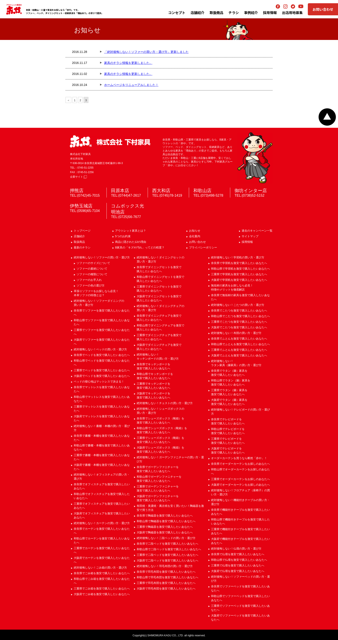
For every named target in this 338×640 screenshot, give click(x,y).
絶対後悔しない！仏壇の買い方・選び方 (236, 548)
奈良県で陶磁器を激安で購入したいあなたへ (165, 515)
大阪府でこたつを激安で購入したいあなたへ (239, 327)
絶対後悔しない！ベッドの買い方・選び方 (100, 349)
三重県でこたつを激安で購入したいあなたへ (239, 321)
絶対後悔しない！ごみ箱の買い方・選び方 (100, 567)
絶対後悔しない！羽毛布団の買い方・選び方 (165, 566)
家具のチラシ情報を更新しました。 (128, 63)
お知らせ (194, 230)
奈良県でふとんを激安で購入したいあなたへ (239, 338)
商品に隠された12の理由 (130, 241)
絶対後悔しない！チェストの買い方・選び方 (165, 403)
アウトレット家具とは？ (130, 230)
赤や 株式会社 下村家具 (110, 141)
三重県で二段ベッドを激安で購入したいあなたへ (167, 554)
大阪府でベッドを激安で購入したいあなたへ (102, 376)
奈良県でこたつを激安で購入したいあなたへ (239, 310)
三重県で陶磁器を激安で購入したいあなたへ (165, 526)
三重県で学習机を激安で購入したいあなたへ (239, 274)
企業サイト (78, 176)
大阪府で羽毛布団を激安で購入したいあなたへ (166, 588)
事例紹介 (251, 12)
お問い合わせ (323, 9)
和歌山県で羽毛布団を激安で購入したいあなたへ (167, 577)
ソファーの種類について (92, 274)
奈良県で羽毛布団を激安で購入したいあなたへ (166, 571)
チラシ (233, 12)
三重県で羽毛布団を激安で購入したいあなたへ (166, 583)
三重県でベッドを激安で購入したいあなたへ (102, 370)
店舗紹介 (197, 12)
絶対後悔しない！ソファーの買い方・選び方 (102, 257)
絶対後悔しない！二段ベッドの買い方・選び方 (166, 538)
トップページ (82, 230)
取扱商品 (79, 241)
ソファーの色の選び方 (91, 285)
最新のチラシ (82, 247)
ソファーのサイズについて (93, 263)
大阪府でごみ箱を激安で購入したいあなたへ (102, 594)
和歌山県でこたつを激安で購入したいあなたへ (240, 316)
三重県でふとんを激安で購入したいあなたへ (239, 349)
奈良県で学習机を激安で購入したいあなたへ (239, 263)
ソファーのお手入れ (89, 279)
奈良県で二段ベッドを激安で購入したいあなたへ (167, 543)
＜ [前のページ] (68, 100)
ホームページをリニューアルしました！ (131, 85)
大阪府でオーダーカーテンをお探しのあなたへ (240, 484)
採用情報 (247, 241)
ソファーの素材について (92, 268)
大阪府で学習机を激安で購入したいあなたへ (239, 279)
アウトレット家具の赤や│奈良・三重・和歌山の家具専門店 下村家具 (14, 9)
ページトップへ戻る (327, 117)
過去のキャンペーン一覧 (257, 230)
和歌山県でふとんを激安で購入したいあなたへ (240, 344)
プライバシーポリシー (203, 247)
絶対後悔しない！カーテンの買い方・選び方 (102, 523)
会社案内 (194, 236)
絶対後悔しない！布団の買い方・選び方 (236, 333)
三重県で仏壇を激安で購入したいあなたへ (237, 565)
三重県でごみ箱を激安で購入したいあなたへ (102, 588)
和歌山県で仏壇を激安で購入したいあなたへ (239, 559)
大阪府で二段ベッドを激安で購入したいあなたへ (167, 560)
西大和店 (161, 190)
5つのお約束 (123, 236)
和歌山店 (202, 190)
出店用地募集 (292, 12)
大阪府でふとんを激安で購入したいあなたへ (239, 355)
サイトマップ (250, 236)
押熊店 (76, 190)
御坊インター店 (251, 190)
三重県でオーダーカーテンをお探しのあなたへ (240, 479)
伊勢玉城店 (81, 205)
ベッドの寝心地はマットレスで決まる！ (99, 381)
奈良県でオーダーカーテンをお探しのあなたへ (240, 463)
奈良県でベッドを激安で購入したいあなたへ (102, 355)
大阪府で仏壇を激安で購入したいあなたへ (237, 571)
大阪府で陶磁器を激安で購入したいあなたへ (165, 532)
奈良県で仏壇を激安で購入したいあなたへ (237, 554)
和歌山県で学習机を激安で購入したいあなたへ (240, 268)
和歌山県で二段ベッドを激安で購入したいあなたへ (169, 549)
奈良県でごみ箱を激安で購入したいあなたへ (102, 573)
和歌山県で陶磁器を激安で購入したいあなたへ (166, 521)
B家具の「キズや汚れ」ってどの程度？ (140, 247)
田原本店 (120, 190)
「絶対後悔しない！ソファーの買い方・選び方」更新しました (146, 52)
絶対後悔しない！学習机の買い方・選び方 (237, 257)
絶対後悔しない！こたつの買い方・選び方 (237, 305)
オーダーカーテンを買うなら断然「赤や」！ (239, 458)
